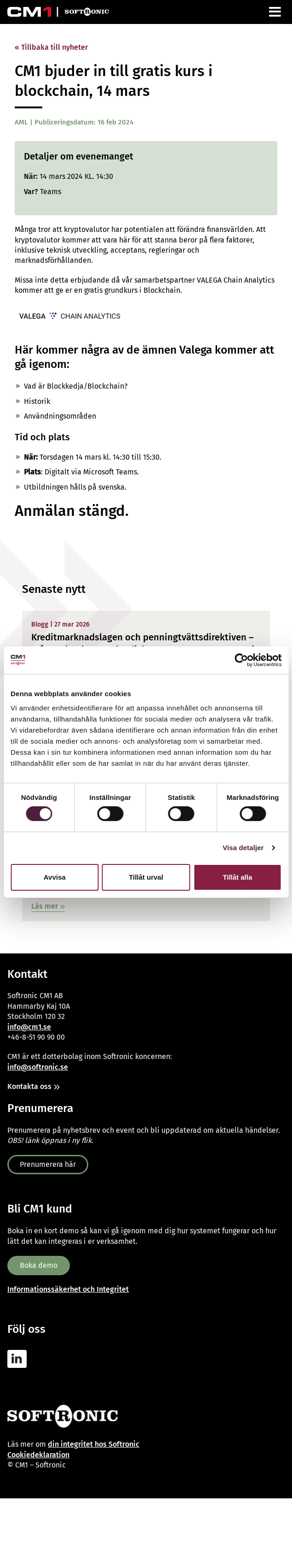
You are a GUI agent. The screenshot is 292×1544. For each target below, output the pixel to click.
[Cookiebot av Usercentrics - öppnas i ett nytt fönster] (241, 660)
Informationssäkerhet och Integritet (68, 1289)
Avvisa (55, 877)
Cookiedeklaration (38, 1454)
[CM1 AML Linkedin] (19, 1359)
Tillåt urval (146, 877)
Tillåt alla (237, 877)
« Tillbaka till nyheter (51, 47)
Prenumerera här (48, 1164)
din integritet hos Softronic (93, 1444)
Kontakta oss (29, 1086)
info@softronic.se (37, 1067)
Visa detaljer (243, 848)
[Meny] (276, 12)
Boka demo (38, 1265)
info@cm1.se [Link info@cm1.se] (29, 1027)
